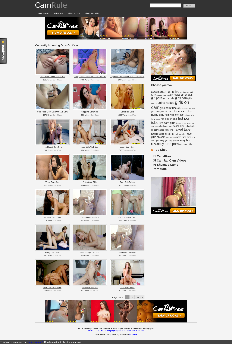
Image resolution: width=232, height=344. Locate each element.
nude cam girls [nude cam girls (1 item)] (180, 134)
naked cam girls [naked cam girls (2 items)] (165, 126)
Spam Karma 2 (35, 342)
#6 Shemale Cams (165, 164)
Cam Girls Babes (127, 182)
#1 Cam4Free (162, 156)
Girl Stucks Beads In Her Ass (52, 77)
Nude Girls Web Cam (90, 147)
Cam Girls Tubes (127, 287)
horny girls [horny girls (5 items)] (157, 114)
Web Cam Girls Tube (52, 287)
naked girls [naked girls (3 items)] (179, 126)
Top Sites (160, 149)
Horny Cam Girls (52, 252)
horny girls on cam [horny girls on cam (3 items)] (174, 115)
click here (133, 334)
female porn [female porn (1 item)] (159, 95)
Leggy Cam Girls (127, 147)
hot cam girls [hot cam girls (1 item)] (189, 115)
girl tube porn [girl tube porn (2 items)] (166, 112)
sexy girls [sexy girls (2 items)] (164, 140)
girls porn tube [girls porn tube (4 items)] (168, 107)
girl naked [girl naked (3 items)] (175, 94)
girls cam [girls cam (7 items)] (181, 98)
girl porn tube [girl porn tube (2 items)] (169, 98)
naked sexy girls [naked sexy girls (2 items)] (166, 130)
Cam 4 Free (57, 80)
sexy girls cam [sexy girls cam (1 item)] (174, 140)
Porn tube (160, 169)
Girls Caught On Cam (90, 252)
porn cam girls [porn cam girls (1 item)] (171, 137)
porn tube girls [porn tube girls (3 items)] (183, 137)
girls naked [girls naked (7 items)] (167, 102)
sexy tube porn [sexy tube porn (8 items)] (168, 144)
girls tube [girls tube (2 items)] (155, 112)
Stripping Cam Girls (89, 112)
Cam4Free (95, 115)
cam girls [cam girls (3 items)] (156, 92)
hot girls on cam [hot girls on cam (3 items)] (169, 119)
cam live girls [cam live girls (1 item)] (184, 92)
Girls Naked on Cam (127, 217)
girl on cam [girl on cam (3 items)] (187, 94)
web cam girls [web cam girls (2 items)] (185, 144)
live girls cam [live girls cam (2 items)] (182, 123)
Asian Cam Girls (90, 182)
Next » (140, 297)
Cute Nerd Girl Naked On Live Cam (52, 112)
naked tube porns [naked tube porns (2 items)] (166, 134)
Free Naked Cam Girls (52, 147)
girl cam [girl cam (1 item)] (167, 95)
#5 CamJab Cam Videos (169, 160)
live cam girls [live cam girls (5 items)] (167, 122)
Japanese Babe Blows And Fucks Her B (127, 77)
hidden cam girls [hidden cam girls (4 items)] (182, 111)
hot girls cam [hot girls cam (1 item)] (155, 119)
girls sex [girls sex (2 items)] (181, 108)
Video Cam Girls (52, 182)
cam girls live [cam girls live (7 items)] (170, 91)
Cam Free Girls (127, 112)
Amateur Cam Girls (52, 217)
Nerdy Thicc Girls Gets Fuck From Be (90, 77)
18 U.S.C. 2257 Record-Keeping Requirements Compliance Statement (116, 330)
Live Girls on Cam (89, 287)
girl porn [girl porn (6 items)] (156, 98)
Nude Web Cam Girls (127, 252)
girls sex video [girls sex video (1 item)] (190, 108)
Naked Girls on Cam (89, 217)
